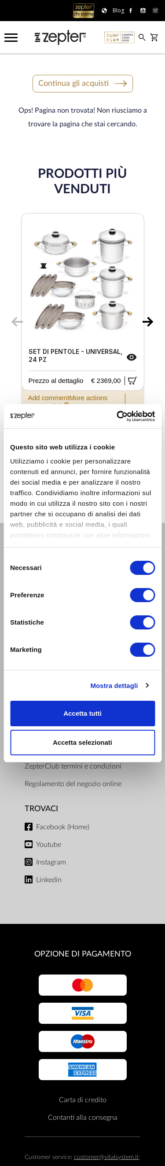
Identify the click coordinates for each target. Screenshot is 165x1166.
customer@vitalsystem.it (106, 1157)
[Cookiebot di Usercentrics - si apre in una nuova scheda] (117, 416)
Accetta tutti (82, 713)
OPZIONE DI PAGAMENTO (82, 954)
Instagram (51, 862)
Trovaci (41, 809)
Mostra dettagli (114, 685)
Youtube (48, 844)
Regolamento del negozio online (73, 783)
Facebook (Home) (62, 827)
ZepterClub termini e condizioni (73, 766)
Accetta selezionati (82, 742)
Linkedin (49, 879)
